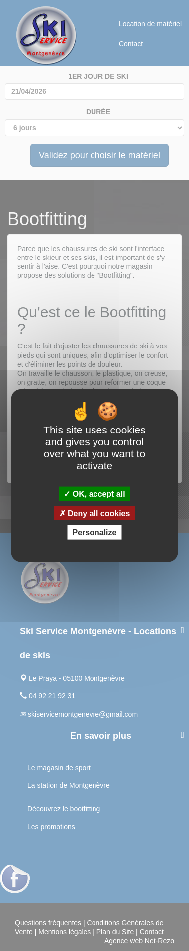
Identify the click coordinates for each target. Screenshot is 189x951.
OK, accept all (94, 493)
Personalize (95, 532)
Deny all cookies (94, 513)
